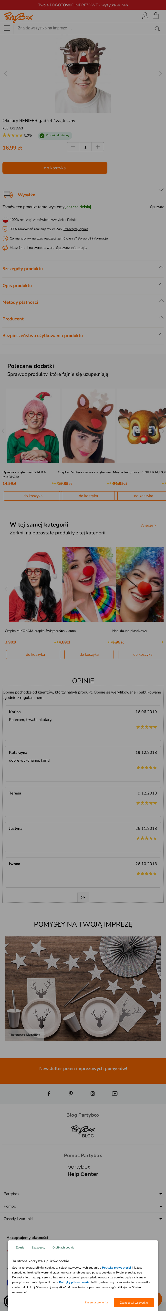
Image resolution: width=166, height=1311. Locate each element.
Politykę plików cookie (74, 1282)
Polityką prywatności (116, 1268)
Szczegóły (38, 1247)
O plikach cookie (63, 1247)
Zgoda (20, 1247)
